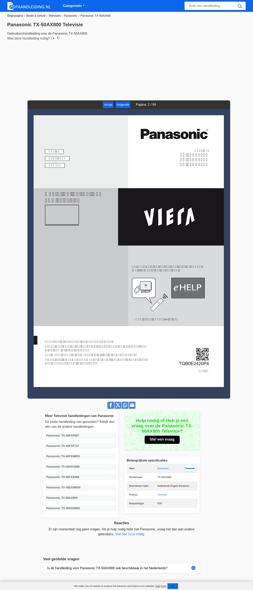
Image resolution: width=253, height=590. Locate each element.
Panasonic (163, 468)
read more (160, 586)
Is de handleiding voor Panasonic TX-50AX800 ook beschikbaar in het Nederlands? (107, 568)
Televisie (162, 494)
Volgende (123, 104)
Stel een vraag (162, 439)
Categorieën (72, 6)
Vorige (108, 104)
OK (173, 586)
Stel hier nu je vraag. (130, 534)
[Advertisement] (126, 69)
